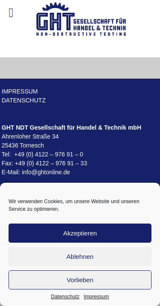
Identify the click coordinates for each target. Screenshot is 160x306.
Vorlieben (80, 279)
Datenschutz (65, 297)
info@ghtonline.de (46, 172)
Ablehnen (80, 256)
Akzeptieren (80, 233)
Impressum (96, 297)
